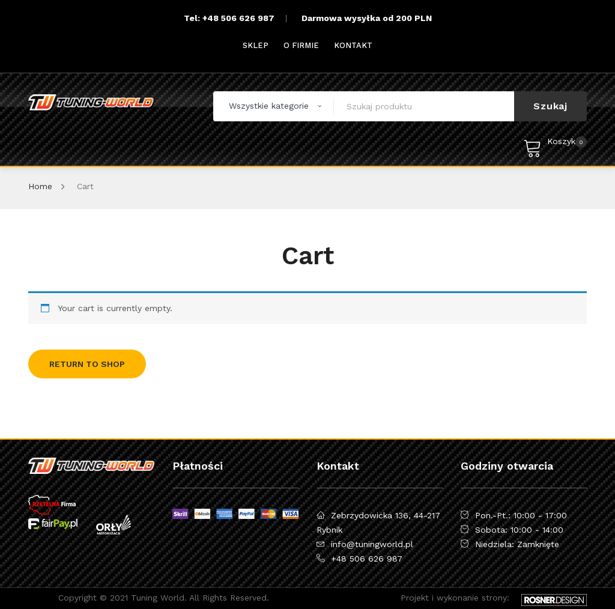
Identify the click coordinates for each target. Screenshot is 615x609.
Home (40, 186)
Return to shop (87, 364)
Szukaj (550, 106)
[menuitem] (255, 46)
